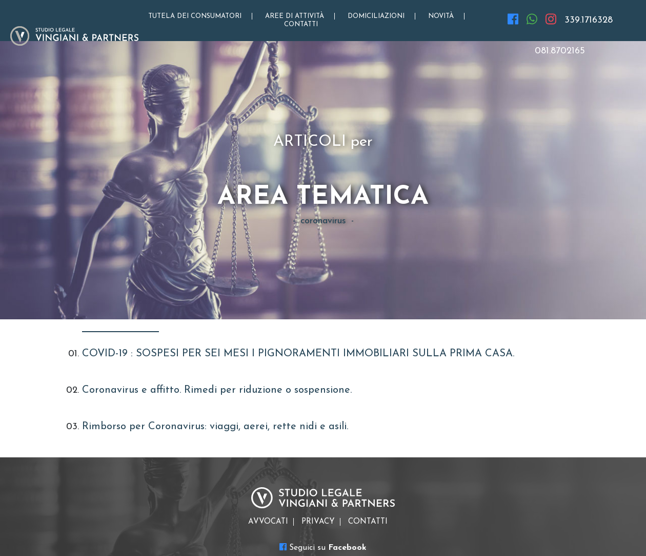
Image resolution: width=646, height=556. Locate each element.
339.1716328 (588, 20)
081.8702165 (560, 51)
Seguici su (323, 547)
